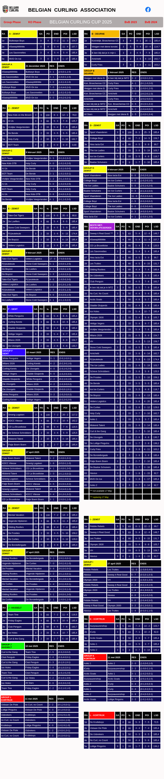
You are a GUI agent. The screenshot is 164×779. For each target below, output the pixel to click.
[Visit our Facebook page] (148, 9)
